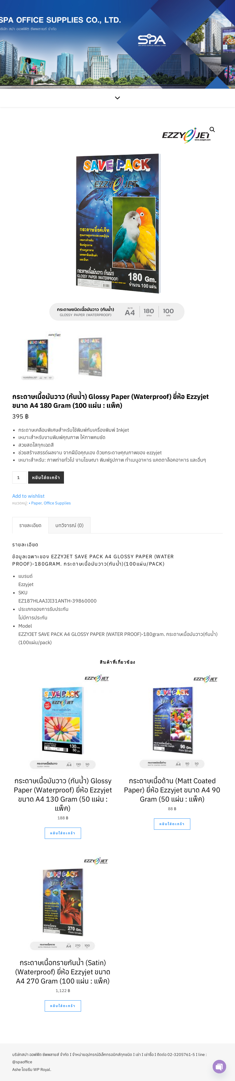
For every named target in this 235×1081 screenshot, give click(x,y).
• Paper (35, 503)
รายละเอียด (30, 525)
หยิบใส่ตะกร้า (46, 477)
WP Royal (41, 1069)
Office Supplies (57, 503)
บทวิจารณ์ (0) (69, 525)
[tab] (30, 525)
